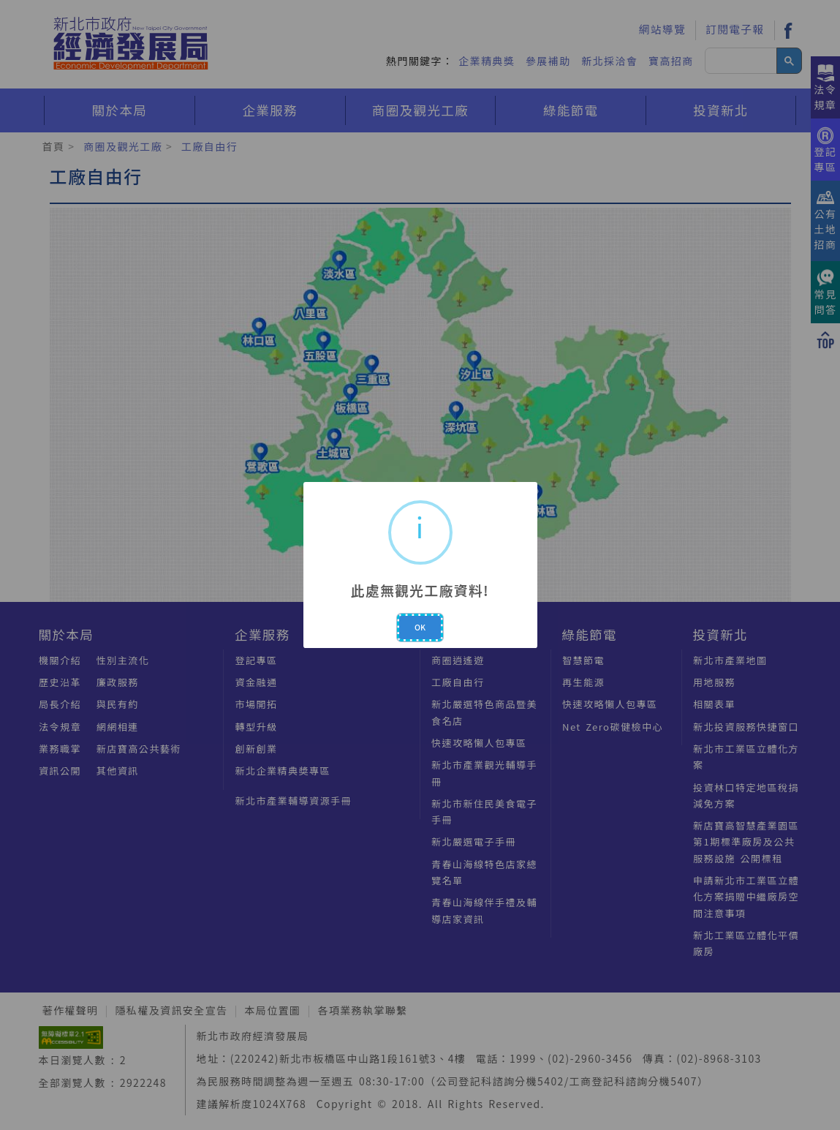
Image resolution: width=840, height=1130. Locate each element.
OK (420, 627)
